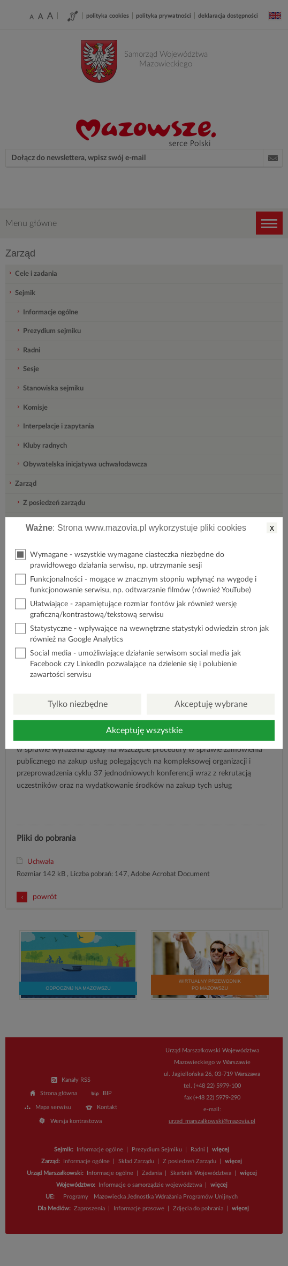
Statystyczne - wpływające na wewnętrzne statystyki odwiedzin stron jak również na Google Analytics (142, 633)
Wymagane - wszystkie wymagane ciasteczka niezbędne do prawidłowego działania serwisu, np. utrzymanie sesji (119, 559)
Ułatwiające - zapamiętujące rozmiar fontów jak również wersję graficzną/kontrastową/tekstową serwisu (126, 609)
